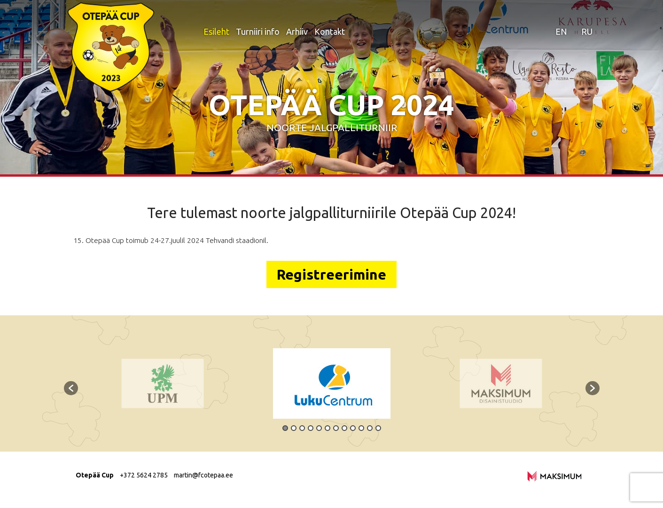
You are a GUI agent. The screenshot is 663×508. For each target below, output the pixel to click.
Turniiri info (258, 31)
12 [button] (378, 428)
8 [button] (344, 428)
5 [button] (319, 428)
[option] (332, 383)
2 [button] (293, 428)
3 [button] (302, 428)
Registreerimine (331, 274)
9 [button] (353, 428)
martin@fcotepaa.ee (203, 475)
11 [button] (370, 428)
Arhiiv (297, 31)
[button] (71, 388)
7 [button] (336, 428)
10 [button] (361, 428)
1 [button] (285, 428)
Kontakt (329, 31)
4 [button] (310, 428)
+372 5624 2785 (144, 475)
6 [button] (327, 428)
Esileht (216, 31)
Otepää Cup (95, 475)
